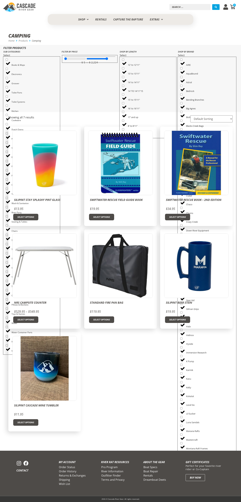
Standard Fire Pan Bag (106, 302)
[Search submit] (216, 7)
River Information (112, 471)
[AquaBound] (181, 68)
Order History (67, 471)
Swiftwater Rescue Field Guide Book (116, 200)
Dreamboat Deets (154, 480)
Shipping (64, 480)
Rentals (148, 475)
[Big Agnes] (181, 103)
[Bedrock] (181, 86)
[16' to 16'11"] (123, 103)
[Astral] (181, 77)
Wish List (64, 484)
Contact (22, 470)
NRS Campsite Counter (30, 302)
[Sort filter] (211, 118)
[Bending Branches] (181, 94)
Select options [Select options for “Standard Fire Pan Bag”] (101, 319)
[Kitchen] (7, 106)
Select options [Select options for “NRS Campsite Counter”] (25, 319)
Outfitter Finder (111, 475)
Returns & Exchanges (72, 475)
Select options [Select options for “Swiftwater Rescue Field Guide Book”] (101, 216)
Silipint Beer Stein (179, 302)
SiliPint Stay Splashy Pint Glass (37, 200)
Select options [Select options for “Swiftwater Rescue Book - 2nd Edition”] (177, 216)
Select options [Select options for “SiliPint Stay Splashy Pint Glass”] (25, 216)
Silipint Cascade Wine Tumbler (36, 405)
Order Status (67, 467)
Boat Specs (150, 467)
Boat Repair (150, 471)
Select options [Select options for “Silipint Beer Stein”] (177, 319)
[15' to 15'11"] (123, 94)
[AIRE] (181, 60)
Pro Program (109, 467)
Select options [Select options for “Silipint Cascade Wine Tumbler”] (25, 422)
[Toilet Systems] (7, 96)
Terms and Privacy (113, 480)
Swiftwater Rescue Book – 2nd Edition (193, 200)
